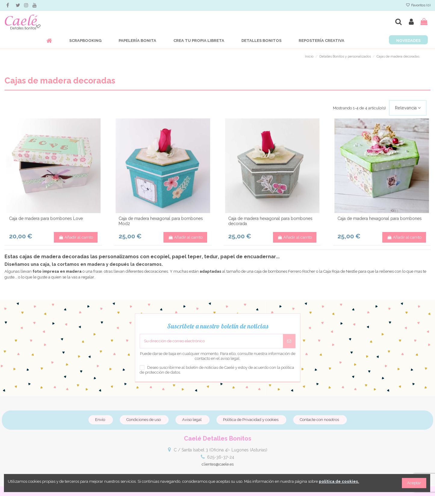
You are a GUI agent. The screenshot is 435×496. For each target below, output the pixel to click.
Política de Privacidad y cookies (250, 419)
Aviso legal (192, 419)
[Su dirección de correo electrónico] (211, 341)
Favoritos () (418, 5)
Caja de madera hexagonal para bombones (379, 218)
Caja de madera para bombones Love (46, 218)
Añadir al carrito (75, 237)
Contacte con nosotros (319, 419)
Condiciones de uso (143, 419)
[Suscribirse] (289, 341)
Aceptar (414, 483)
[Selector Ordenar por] (408, 108)
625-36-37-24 (220, 457)
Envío (100, 419)
